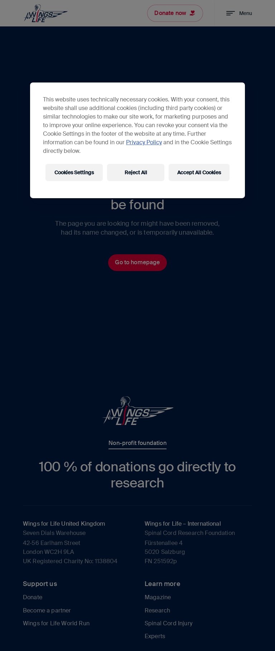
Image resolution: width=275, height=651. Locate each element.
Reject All (136, 172)
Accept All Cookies (199, 172)
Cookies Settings (74, 172)
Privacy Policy (144, 142)
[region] (137, 140)
